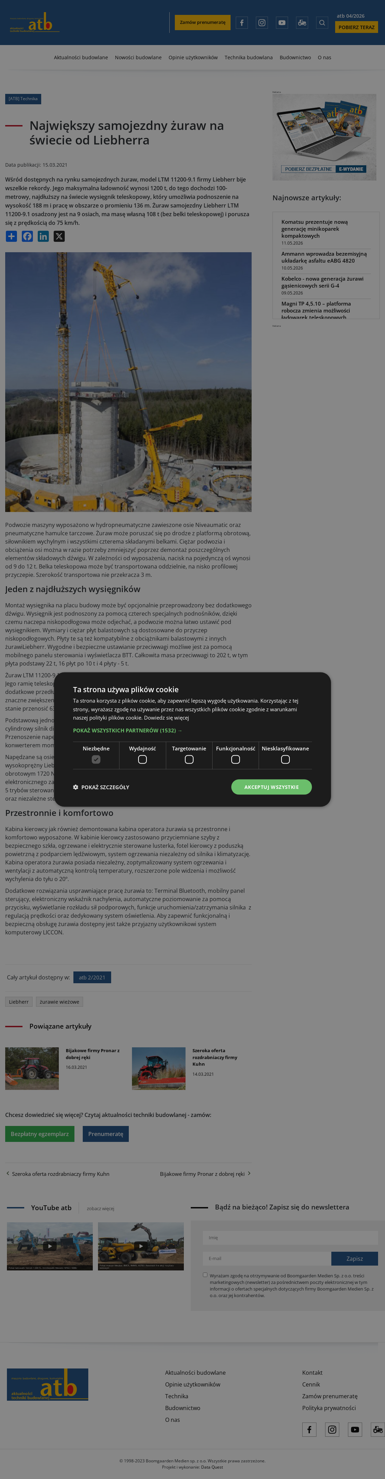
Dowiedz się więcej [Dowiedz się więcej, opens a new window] (166, 717)
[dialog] (192, 739)
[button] (192, 730)
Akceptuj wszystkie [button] (271, 786)
